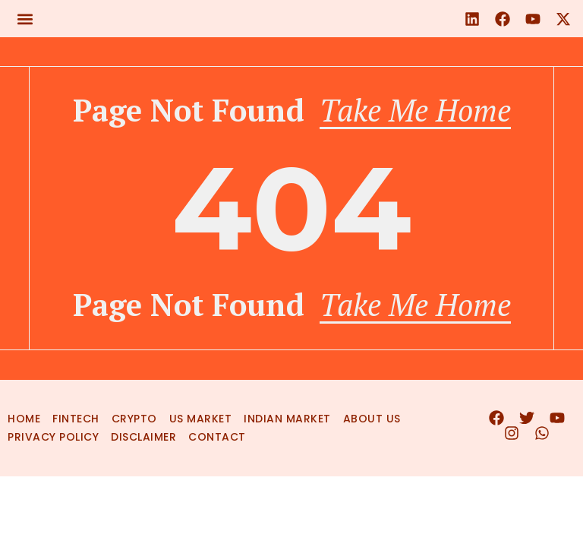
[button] (24, 18)
